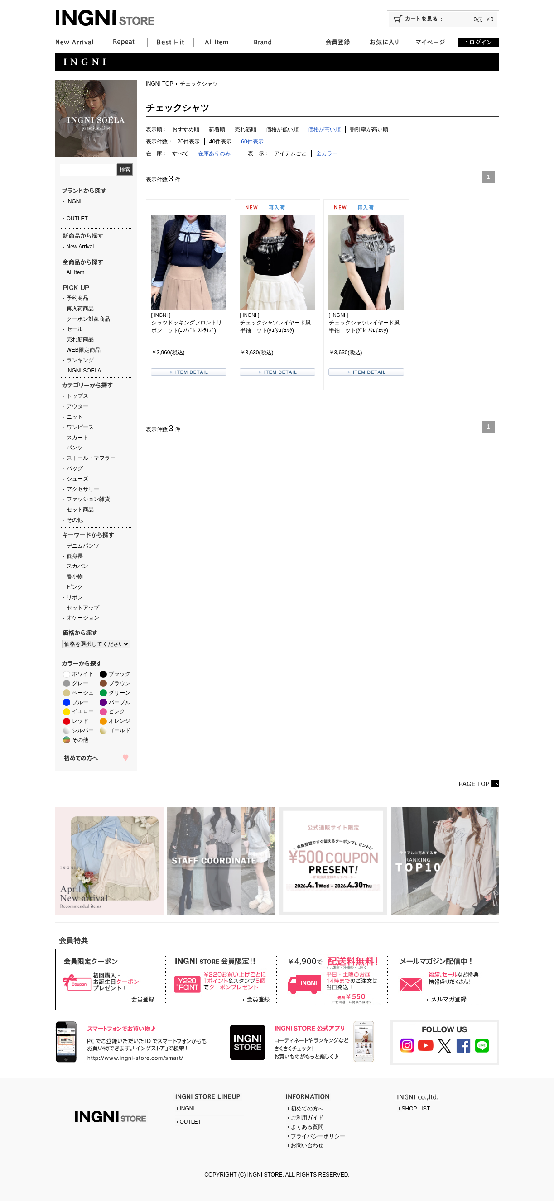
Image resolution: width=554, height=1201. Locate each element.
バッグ (75, 468)
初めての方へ (307, 1109)
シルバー (83, 730)
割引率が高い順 (369, 129)
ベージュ (83, 693)
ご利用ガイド (307, 1118)
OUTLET (77, 218)
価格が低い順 (282, 129)
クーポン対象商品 (88, 319)
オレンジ (119, 721)
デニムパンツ (83, 546)
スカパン (77, 566)
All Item (76, 272)
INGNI (74, 201)
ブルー (80, 702)
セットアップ (83, 608)
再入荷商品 (80, 308)
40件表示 (220, 141)
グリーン (119, 693)
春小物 (75, 576)
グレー (80, 683)
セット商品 (80, 509)
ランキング (80, 360)
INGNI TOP (159, 84)
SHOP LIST (416, 1109)
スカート (77, 437)
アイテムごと (290, 153)
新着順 (217, 129)
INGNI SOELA (84, 370)
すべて (180, 153)
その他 (75, 520)
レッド (80, 721)
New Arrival (80, 246)
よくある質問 (307, 1127)
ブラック (119, 674)
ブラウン (119, 683)
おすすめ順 (185, 129)
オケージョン (83, 618)
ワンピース (80, 427)
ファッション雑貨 (88, 499)
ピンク (75, 587)
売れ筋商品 (80, 339)
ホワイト (83, 674)
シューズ (77, 479)
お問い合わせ (307, 1145)
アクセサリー (83, 489)
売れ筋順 (245, 129)
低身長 (75, 556)
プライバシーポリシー (318, 1136)
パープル (119, 702)
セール (75, 329)
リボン (75, 597)
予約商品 (77, 298)
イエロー (83, 711)
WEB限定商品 (84, 350)
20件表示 (189, 141)
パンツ (75, 447)
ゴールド (119, 730)
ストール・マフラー (91, 458)
